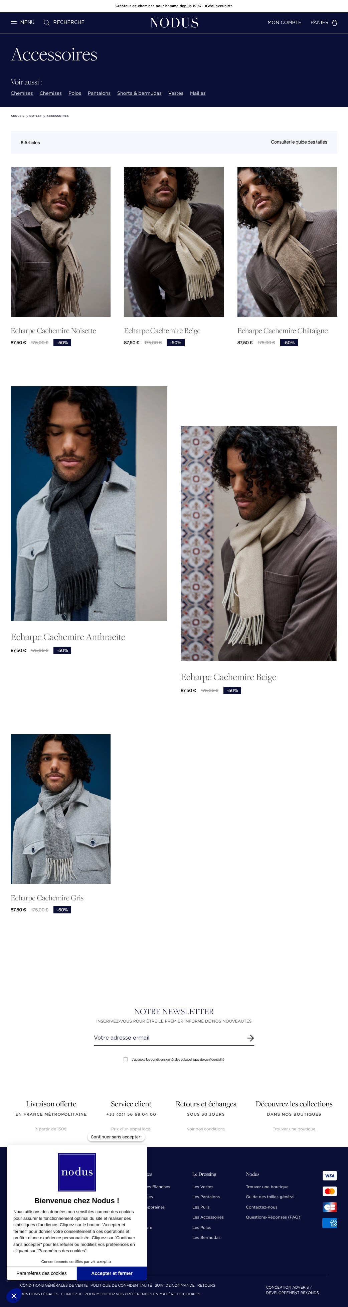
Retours (206, 1286)
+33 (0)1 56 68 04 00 (131, 1114)
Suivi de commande (174, 1286)
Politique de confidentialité (121, 1286)
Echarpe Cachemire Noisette (53, 331)
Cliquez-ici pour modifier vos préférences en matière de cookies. (131, 1294)
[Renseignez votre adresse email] (168, 1038)
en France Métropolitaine (51, 1114)
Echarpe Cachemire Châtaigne (282, 331)
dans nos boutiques (294, 1114)
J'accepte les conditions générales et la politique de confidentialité (174, 1059)
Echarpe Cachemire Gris (47, 898)
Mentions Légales (39, 1294)
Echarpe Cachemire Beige (162, 331)
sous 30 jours (206, 1114)
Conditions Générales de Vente (54, 1286)
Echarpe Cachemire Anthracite (68, 636)
